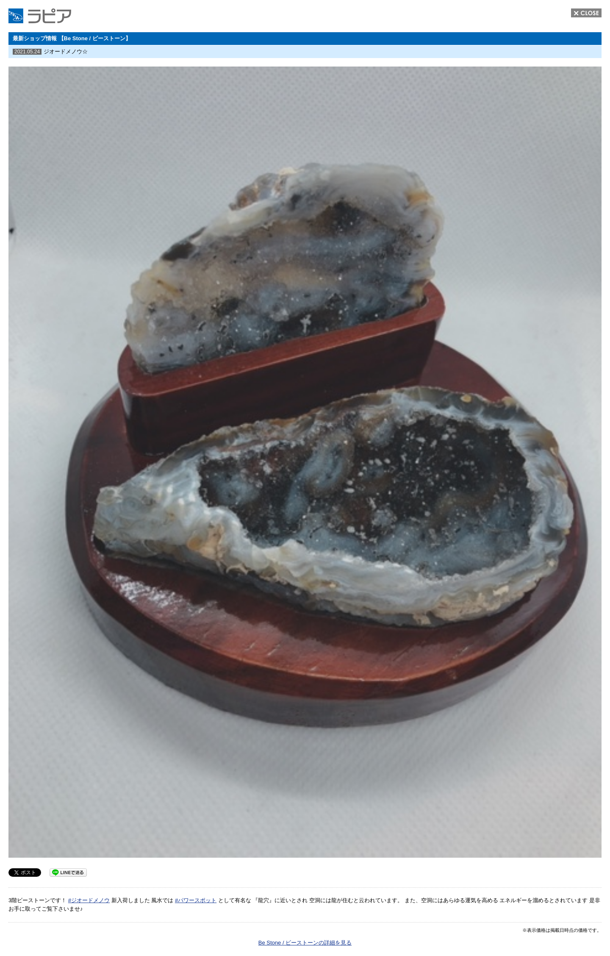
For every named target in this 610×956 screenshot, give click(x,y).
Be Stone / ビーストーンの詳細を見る (305, 942)
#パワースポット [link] (195, 900)
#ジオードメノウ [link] (89, 900)
